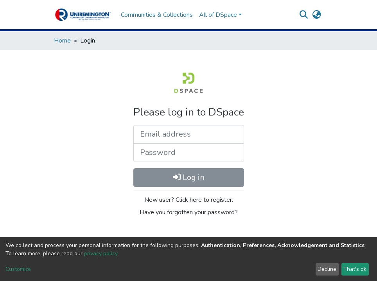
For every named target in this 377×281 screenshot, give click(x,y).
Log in (189, 177)
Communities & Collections (157, 15)
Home (62, 40)
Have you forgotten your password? (189, 212)
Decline (327, 269)
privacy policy (100, 253)
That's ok (354, 269)
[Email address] (188, 134)
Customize (18, 269)
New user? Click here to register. (188, 200)
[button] (316, 15)
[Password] (188, 152)
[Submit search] (303, 15)
